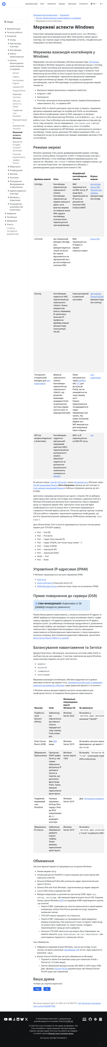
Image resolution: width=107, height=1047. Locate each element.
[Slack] (95, 1019)
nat (91, 435)
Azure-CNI (95, 187)
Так (37, 989)
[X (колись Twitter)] (26, 1019)
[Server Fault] (14, 1019)
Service (36, 653)
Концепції (64, 15)
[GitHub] (90, 1019)
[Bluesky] (22, 1019)
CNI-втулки (94, 62)
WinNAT (57, 476)
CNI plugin (62, 482)
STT (78, 383)
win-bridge (95, 184)
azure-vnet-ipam (44, 583)
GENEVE (82, 380)
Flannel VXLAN (96, 296)
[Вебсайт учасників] (84, 1019)
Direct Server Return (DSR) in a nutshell (51, 638)
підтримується (80, 482)
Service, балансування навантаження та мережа (58, 18)
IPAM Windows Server (47, 586)
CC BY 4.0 (69, 1021)
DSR (55, 741)
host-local (41, 579)
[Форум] (10, 1019)
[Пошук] (14, 22)
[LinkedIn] (18, 1019)
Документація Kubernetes (45, 15)
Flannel (53, 482)
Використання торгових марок (60, 1033)
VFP (61, 900)
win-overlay (95, 293)
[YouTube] (6, 1019)
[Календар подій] (100, 1019)
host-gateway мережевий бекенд (48, 488)
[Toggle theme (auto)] (101, 3)
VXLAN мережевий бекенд (45, 485)
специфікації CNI (71, 950)
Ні (47, 989)
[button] (94, 3)
